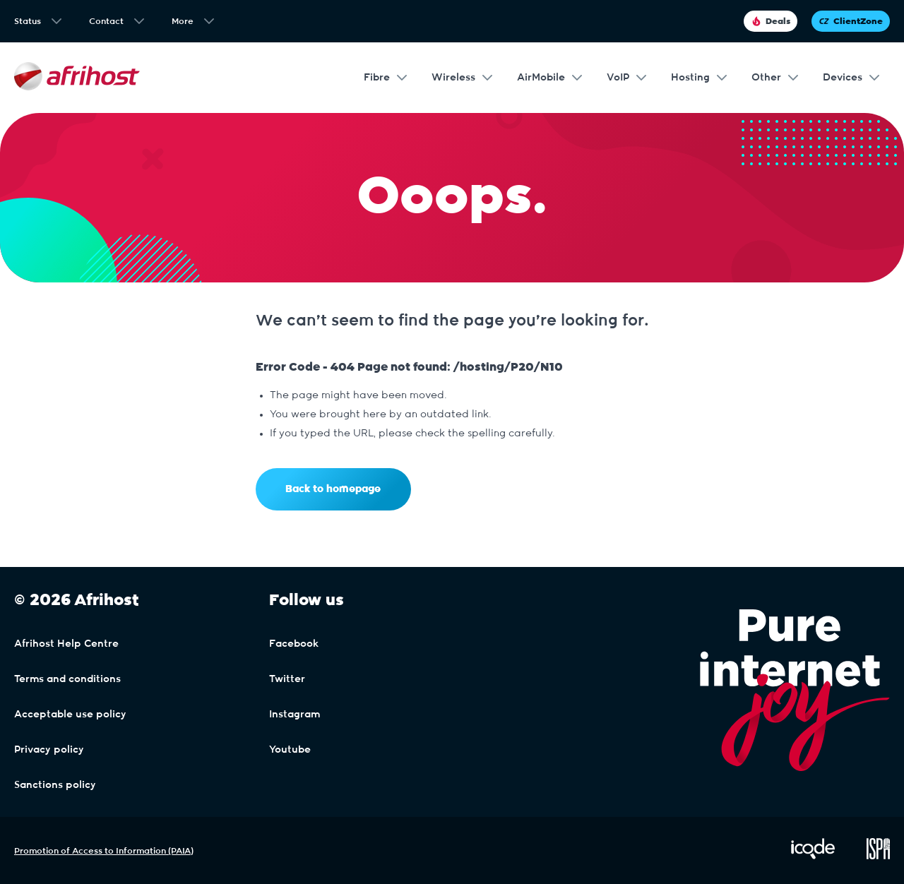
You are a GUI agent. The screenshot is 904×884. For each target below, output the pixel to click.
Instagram (294, 714)
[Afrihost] (77, 78)
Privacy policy (49, 750)
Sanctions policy (55, 785)
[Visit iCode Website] (813, 856)
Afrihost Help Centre (66, 644)
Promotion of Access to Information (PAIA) (104, 851)
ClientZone (851, 21)
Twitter (287, 679)
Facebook (294, 644)
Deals (770, 21)
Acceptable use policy (70, 714)
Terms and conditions (67, 679)
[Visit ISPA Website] (878, 856)
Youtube (290, 750)
